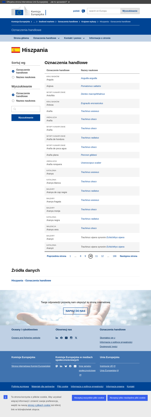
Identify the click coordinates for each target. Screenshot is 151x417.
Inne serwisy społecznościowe (87, 368)
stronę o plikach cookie (39, 405)
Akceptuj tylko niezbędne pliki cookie (127, 398)
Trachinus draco (89, 119)
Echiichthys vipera (115, 237)
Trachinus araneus (90, 111)
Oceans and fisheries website (25, 338)
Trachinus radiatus (90, 138)
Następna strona (128, 256)
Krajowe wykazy (88, 22)
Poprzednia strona (56, 256)
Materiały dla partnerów (43, 386)
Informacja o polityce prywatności (116, 342)
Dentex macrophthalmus (93, 94)
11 (96, 256)
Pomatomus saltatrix (91, 86)
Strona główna (21, 38)
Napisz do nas (75, 311)
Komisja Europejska (20, 22)
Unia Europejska (108, 370)
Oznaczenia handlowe (68, 22)
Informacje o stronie (99, 38)
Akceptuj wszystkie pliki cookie (89, 398)
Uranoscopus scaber (91, 163)
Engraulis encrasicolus (92, 103)
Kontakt (130, 386)
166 (115, 256)
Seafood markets (46, 22)
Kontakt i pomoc (72, 38)
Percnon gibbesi (89, 155)
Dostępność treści (108, 346)
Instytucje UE (106, 366)
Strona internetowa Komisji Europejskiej (30, 366)
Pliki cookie (62, 386)
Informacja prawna (115, 386)
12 (102, 256)
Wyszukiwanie (129, 11)
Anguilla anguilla (89, 78)
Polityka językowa (20, 386)
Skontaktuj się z (107, 338)
